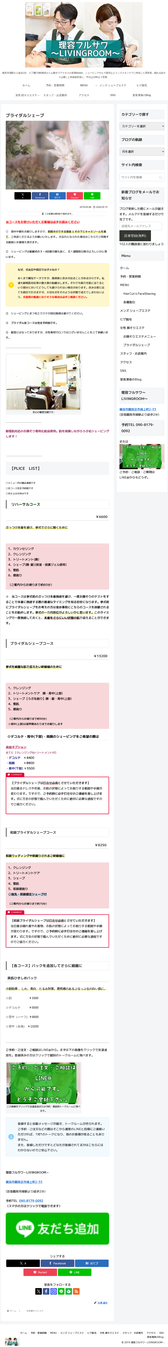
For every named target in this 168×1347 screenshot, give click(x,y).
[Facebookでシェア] (40, 195)
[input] (141, 177)
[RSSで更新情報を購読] (76, 1291)
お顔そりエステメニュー (139, 336)
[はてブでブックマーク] (57, 195)
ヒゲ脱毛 (126, 319)
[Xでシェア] (22, 195)
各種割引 (129, 302)
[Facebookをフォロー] (46, 1291)
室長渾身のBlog (130, 379)
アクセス (126, 362)
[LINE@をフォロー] (61, 1291)
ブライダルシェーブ (136, 345)
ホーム (124, 268)
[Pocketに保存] (75, 195)
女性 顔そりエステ (132, 327)
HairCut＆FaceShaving (139, 293)
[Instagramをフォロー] (53, 1291)
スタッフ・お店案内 (133, 353)
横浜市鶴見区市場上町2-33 (24, 1182)
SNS (123, 370)
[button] (160, 177)
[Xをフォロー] (38, 1291)
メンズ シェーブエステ (135, 310)
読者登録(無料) (135, 235)
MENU (124, 285)
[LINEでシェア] (92, 195)
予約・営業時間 (130, 276)
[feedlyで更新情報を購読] (68, 1291)
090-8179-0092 (31, 1200)
